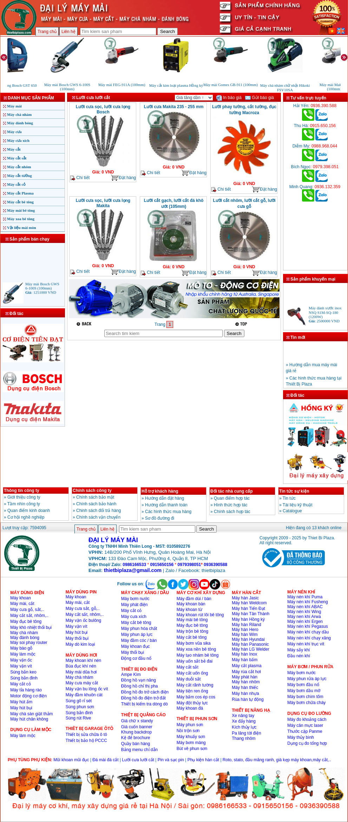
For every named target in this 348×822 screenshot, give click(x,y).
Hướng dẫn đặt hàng (164, 498)
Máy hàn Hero (245, 629)
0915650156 (161, 564)
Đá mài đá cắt (105, 759)
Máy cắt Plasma (20, 193)
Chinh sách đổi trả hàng (98, 510)
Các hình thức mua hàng (168, 511)
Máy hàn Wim (244, 634)
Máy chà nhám (19, 114)
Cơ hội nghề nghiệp (25, 517)
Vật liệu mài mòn (21, 227)
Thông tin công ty (21, 490)
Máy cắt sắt (16, 158)
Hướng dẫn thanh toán (166, 504)
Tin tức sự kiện (294, 491)
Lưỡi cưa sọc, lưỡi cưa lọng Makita (103, 203)
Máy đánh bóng (20, 123)
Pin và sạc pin (171, 759)
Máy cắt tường (19, 175)
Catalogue (292, 510)
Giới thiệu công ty (23, 497)
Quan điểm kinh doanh (28, 510)
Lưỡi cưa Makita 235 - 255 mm (174, 106)
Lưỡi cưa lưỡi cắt (138, 759)
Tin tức (289, 498)
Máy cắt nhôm (19, 167)
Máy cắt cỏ (16, 184)
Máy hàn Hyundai (248, 639)
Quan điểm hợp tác (232, 498)
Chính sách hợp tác (232, 511)
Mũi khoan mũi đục (71, 759)
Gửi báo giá (259, 97)
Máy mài (14, 106)
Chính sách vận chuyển (98, 517)
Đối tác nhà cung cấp (231, 491)
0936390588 (215, 564)
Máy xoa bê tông (20, 219)
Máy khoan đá (190, 708)
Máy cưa (14, 132)
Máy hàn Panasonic (250, 644)
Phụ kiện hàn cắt (203, 759)
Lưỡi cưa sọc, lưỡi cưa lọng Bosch (103, 109)
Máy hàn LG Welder (250, 649)
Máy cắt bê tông (20, 202)
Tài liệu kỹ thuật (298, 504)
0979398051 (189, 564)
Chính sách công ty (92, 490)
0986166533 (134, 564)
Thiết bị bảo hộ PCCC (86, 740)
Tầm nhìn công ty (23, 503)
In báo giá (229, 97)
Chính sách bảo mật (95, 497)
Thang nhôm (243, 738)
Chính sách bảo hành (96, 503)
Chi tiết (80, 178)
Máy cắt (14, 149)
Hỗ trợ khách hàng (160, 491)
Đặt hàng (123, 178)
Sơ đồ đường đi (159, 518)
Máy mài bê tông (21, 210)
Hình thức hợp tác (231, 504)
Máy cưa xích (18, 140)
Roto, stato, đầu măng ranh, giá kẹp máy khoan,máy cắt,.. (277, 759)
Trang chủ (47, 31)
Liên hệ (68, 31)
